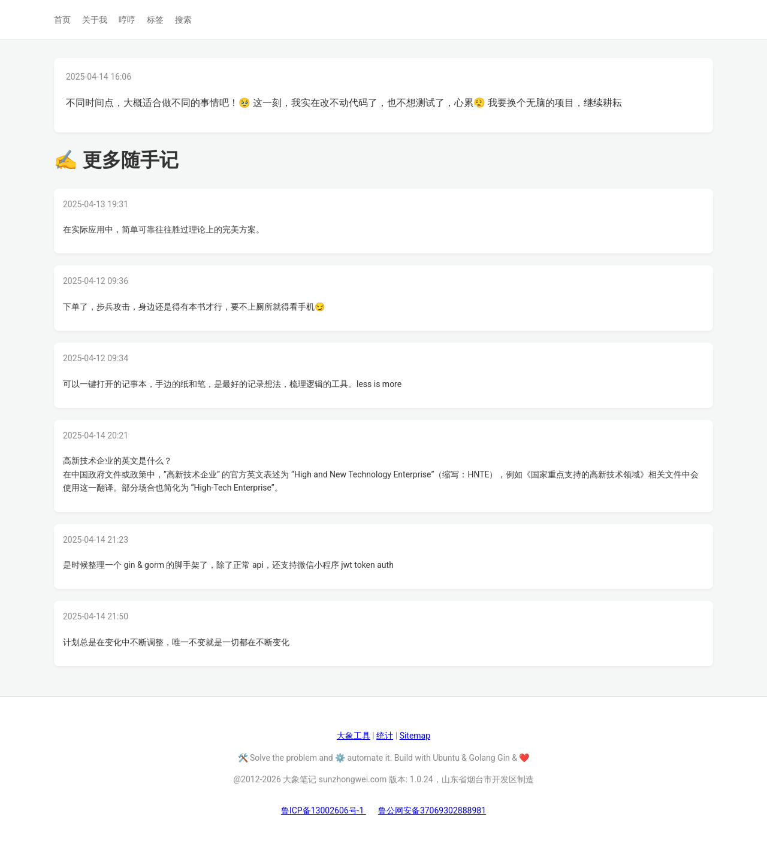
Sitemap (415, 735)
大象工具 (353, 735)
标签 (155, 20)
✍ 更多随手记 (116, 160)
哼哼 (127, 20)
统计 (384, 735)
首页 (62, 20)
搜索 (183, 20)
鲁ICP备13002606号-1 (323, 810)
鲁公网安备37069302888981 (432, 810)
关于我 (94, 20)
